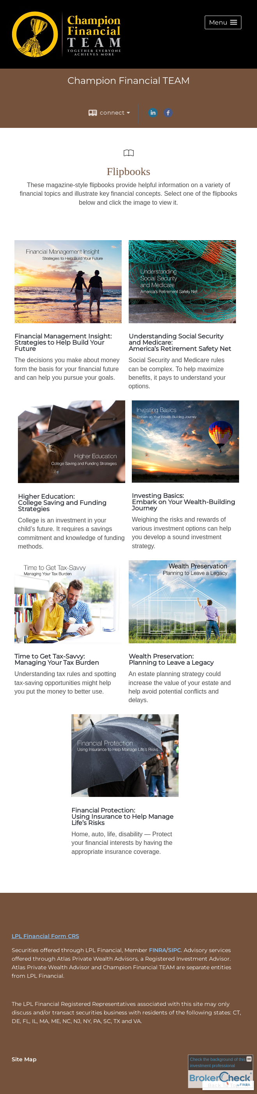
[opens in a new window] (68, 321)
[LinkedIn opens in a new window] (153, 115)
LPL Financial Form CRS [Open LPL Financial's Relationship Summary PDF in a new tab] (45, 936)
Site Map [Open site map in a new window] (24, 1059)
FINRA (157, 950)
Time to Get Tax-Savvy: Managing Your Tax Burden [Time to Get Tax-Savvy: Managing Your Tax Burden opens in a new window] (56, 659)
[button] (223, 22)
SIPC (174, 950)
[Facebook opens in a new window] (168, 115)
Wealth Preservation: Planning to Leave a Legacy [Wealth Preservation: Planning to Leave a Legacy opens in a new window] (171, 659)
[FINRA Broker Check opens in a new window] (220, 1071)
